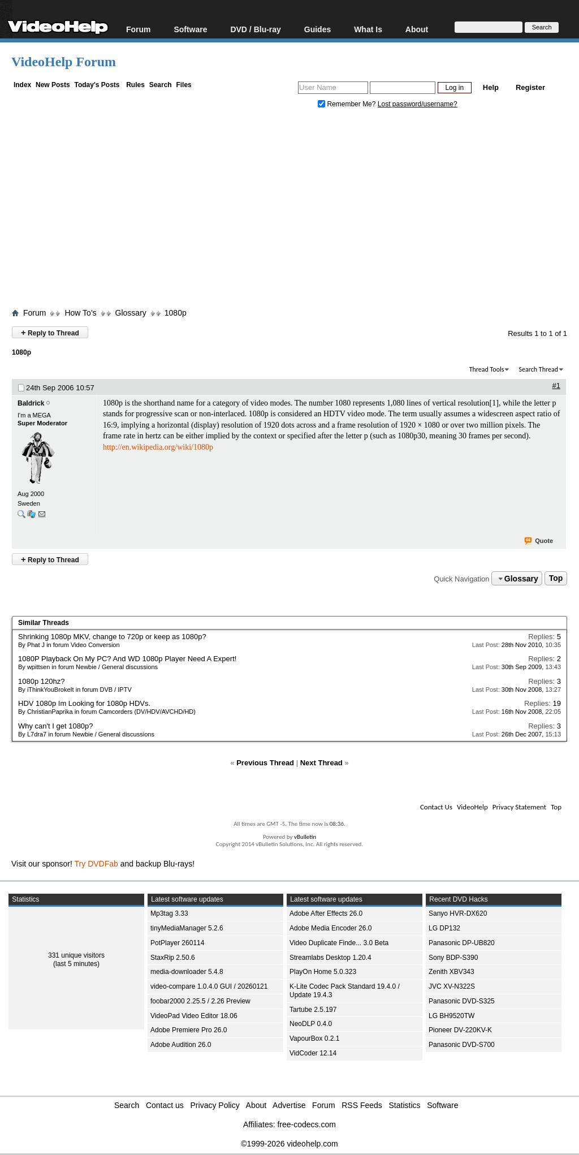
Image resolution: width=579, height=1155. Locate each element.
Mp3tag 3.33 (169, 913)
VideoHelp (472, 807)
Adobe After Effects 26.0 (326, 913)
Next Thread (321, 762)
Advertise (289, 1105)
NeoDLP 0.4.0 (311, 1024)
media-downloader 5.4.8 (186, 972)
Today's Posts (96, 85)
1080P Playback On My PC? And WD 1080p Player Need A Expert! (127, 658)
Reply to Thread (50, 332)
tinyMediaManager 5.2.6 (186, 928)
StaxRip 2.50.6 (172, 958)
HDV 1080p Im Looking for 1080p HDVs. (84, 703)
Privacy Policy (215, 1105)
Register (530, 87)
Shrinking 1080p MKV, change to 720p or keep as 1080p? (112, 636)
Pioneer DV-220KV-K (460, 1030)
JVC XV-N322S (452, 986)
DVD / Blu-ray (255, 29)
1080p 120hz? (41, 681)
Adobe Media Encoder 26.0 (330, 928)
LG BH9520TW (451, 1016)
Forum (138, 29)
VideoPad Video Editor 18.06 (193, 1016)
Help (491, 87)
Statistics (405, 1105)
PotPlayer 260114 (177, 943)
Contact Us (436, 807)
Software (190, 29)
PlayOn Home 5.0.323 (323, 972)
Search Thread (538, 369)
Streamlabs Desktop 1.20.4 (330, 958)
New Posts (53, 85)
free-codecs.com (306, 1124)
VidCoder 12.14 (313, 1053)
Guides (317, 29)
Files (183, 85)
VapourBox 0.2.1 (315, 1038)
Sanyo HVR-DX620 (458, 913)
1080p (176, 312)
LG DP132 (444, 928)
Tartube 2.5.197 (313, 1010)
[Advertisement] (295, 211)
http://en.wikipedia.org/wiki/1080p (158, 447)
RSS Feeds (362, 1105)
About (416, 29)
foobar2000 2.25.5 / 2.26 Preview (200, 1001)
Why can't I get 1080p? (55, 726)
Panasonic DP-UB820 (462, 943)
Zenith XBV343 (451, 972)
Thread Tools (486, 369)
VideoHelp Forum (63, 61)
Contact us (165, 1105)
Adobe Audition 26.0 (180, 1045)
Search (160, 85)
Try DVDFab (96, 863)
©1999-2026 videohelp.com (289, 1143)
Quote (539, 541)
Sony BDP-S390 (453, 958)
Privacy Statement (519, 807)
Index (22, 85)
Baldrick (31, 403)
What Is (368, 29)
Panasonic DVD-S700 (462, 1045)
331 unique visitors (76, 955)
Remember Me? (348, 104)
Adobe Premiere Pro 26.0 (188, 1030)
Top (556, 578)
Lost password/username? (417, 104)
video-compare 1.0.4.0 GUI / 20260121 (208, 986)
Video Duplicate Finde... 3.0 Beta (339, 943)
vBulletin (305, 837)
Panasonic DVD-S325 (462, 1001)
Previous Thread (265, 762)
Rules (135, 85)
